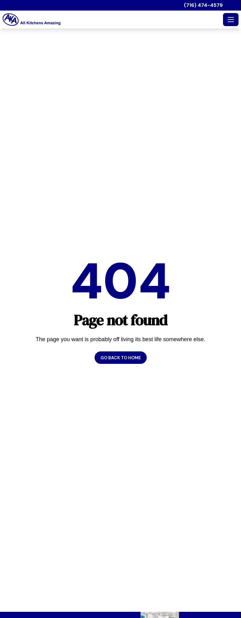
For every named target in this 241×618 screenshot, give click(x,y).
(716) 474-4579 (203, 5)
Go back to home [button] (120, 357)
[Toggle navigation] (231, 19)
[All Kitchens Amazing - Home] (111, 19)
